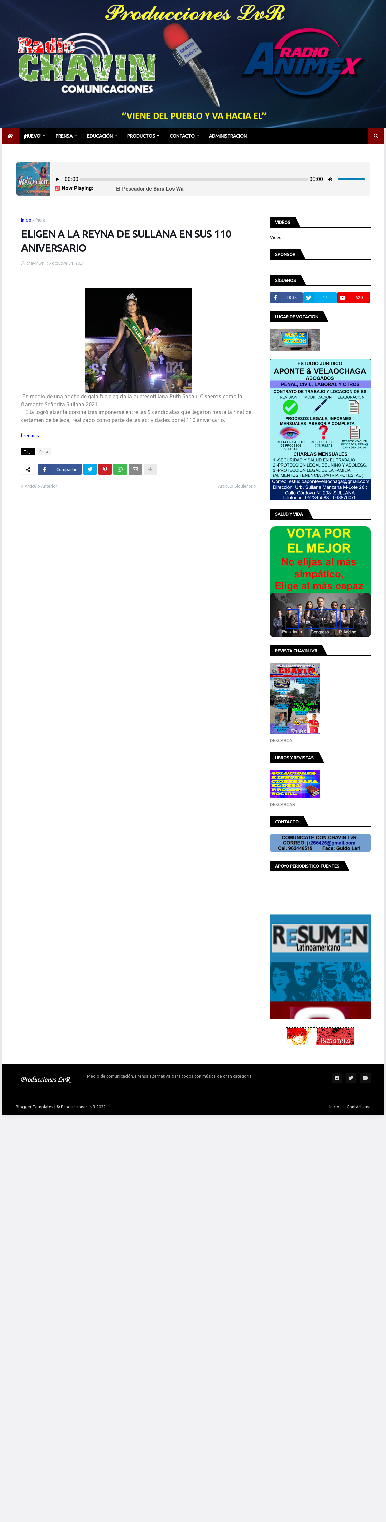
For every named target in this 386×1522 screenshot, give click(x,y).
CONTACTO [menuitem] (182, 136)
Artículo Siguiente (235, 486)
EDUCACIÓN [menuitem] (100, 136)
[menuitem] (10, 136)
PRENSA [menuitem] (64, 136)
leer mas (30, 435)
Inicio (26, 219)
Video (276, 237)
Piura (40, 219)
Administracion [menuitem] (228, 136)
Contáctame (359, 1106)
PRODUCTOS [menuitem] (141, 136)
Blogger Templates (34, 1106)
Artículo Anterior (41, 486)
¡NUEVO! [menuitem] (32, 136)
